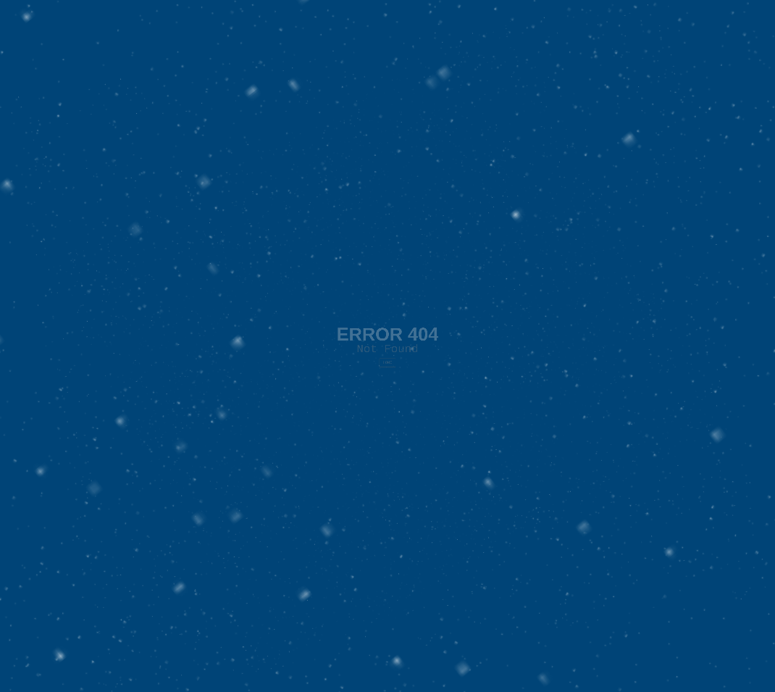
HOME (387, 361)
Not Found (387, 340)
